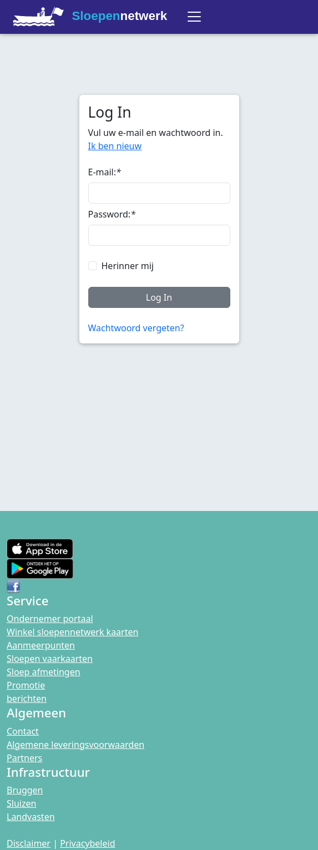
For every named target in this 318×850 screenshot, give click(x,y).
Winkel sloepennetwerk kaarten (72, 632)
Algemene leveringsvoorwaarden (75, 744)
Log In (159, 297)
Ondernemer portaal (50, 619)
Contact (23, 731)
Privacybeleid (87, 843)
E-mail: (104, 172)
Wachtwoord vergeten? (136, 328)
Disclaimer (29, 843)
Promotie (26, 685)
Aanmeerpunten (41, 645)
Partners (24, 758)
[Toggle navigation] (194, 16)
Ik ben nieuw (115, 146)
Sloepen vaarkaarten (50, 658)
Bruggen (25, 790)
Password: (111, 214)
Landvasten (31, 817)
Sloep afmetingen (43, 672)
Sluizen (21, 803)
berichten (27, 698)
